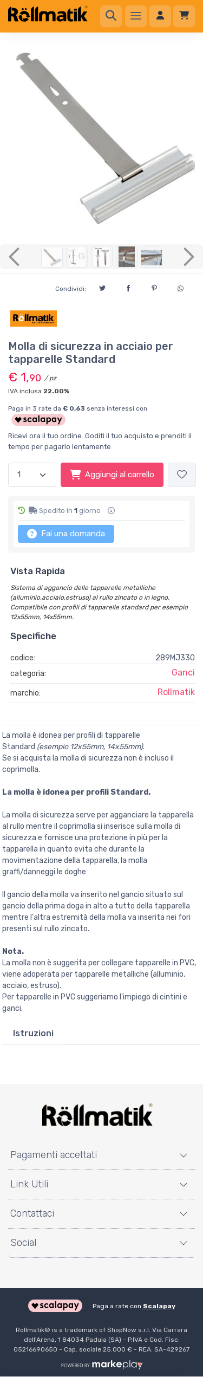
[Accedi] (160, 16)
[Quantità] (32, 475)
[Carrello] (184, 16)
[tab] (33, 1033)
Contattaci (32, 1213)
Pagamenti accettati (53, 1155)
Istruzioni (33, 1033)
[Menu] (136, 16)
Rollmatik (176, 692)
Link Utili (29, 1184)
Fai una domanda (66, 533)
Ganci (183, 672)
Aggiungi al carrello (112, 474)
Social (23, 1243)
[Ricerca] (111, 16)
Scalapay (159, 1306)
